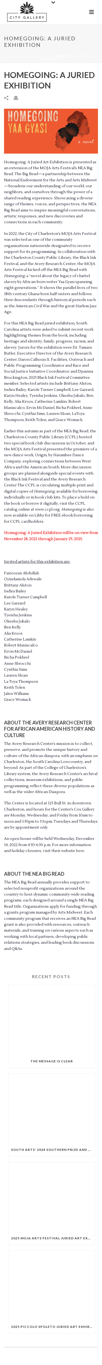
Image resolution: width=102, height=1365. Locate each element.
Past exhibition (37, 56)
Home (15, 56)
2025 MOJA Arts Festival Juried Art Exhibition (53, 1238)
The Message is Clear (51, 1061)
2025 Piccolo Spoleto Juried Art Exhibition (53, 1327)
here (80, 850)
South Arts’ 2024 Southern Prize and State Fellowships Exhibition (53, 1150)
